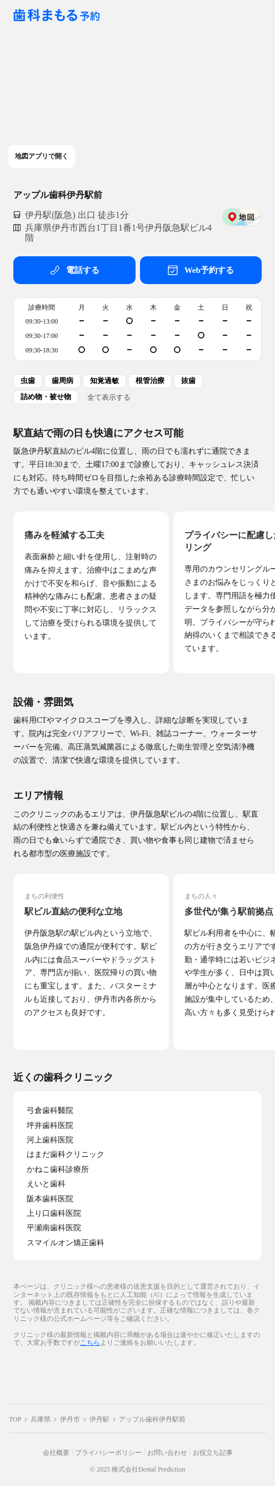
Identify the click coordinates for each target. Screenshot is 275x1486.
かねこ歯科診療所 (58, 1169)
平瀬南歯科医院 (54, 1228)
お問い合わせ (167, 1453)
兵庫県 (41, 1419)
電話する (74, 270)
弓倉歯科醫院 (50, 1110)
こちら (90, 1342)
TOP (15, 1419)
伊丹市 (70, 1419)
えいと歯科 (46, 1184)
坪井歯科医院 (50, 1125)
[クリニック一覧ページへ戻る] (56, 16)
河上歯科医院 (50, 1140)
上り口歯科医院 (54, 1213)
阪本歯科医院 (50, 1199)
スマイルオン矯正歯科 (65, 1243)
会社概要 (56, 1453)
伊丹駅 (99, 1419)
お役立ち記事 (213, 1453)
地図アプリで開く (41, 156)
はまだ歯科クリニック (65, 1154)
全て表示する (109, 397)
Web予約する (201, 270)
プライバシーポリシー (108, 1453)
